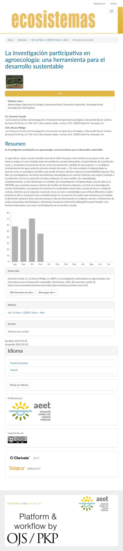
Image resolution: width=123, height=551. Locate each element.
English (14, 369)
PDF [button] (60, 93)
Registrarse (99, 3)
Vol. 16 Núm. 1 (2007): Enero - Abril (49, 39)
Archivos (22, 39)
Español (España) (19, 363)
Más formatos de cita (22, 292)
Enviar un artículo (19, 384)
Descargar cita (47, 292)
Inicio (10, 39)
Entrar (113, 3)
